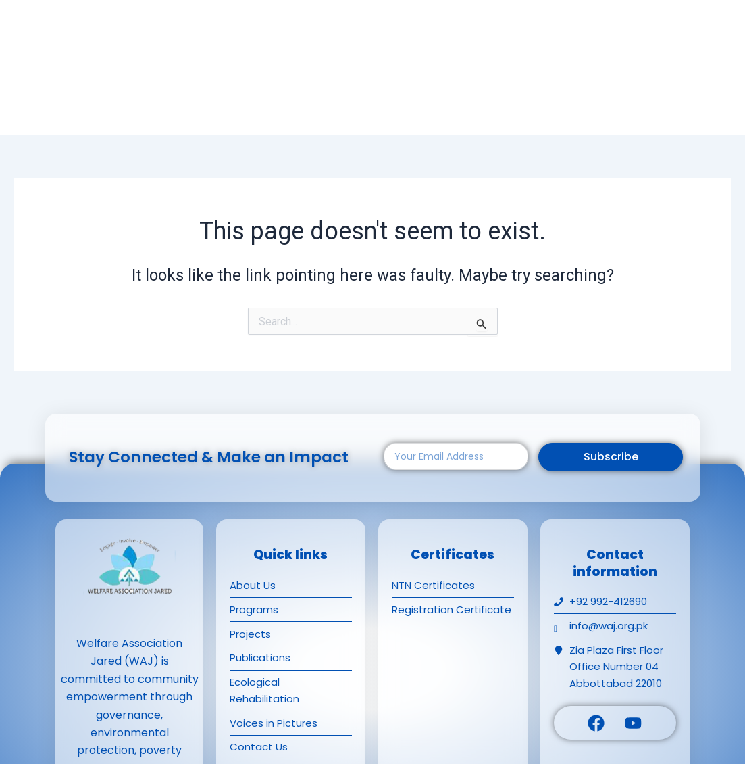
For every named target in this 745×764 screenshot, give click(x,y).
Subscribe (611, 456)
